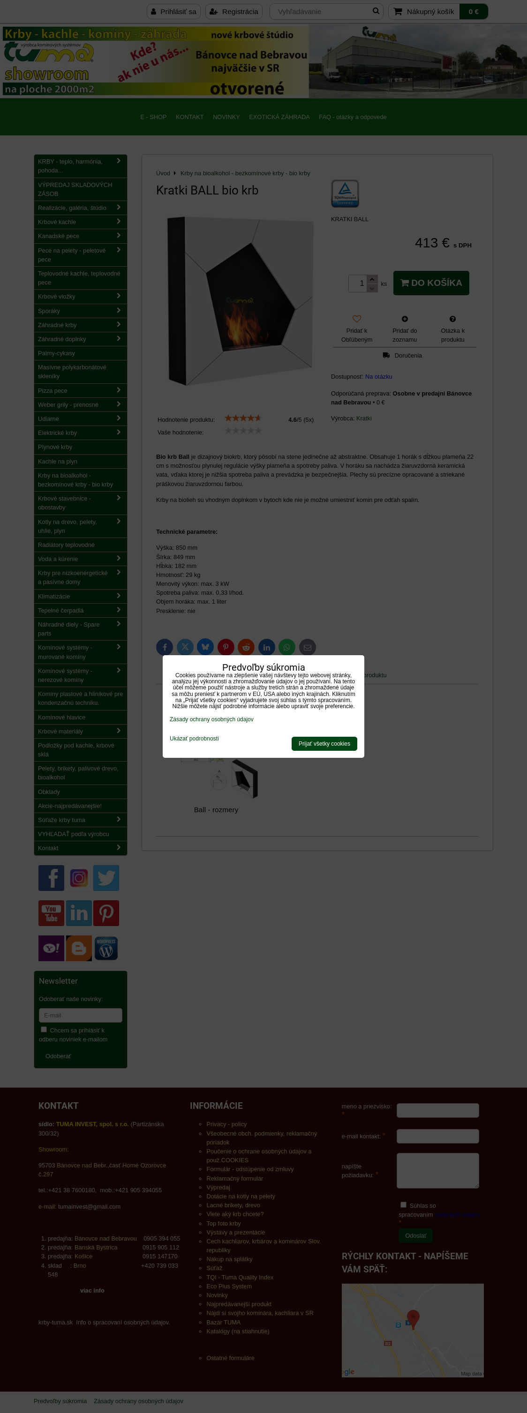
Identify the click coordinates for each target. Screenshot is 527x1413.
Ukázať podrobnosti (194, 739)
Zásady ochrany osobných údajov (212, 719)
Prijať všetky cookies (324, 743)
